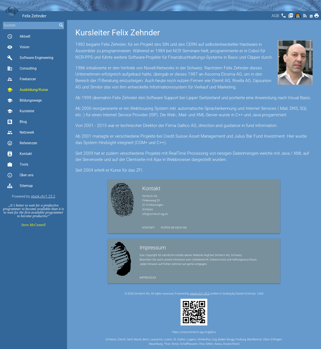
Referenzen (22, 143)
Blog (17, 121)
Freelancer (21, 79)
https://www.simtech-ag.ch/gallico (194, 332)
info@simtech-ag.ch (155, 214)
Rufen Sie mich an (174, 227)
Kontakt (19, 153)
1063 (260, 293)
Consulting (22, 68)
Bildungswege (24, 100)
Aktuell (18, 36)
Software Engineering (30, 57)
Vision (18, 47)
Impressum (148, 277)
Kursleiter (20, 111)
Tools (17, 164)
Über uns (20, 175)
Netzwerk (20, 132)
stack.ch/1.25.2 (43, 196)
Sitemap (20, 186)
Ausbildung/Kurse (27, 89)
